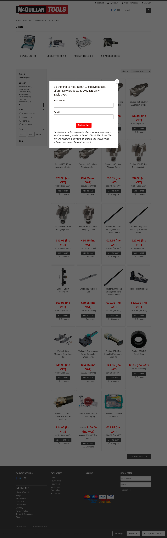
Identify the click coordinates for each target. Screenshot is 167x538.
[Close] (117, 81)
